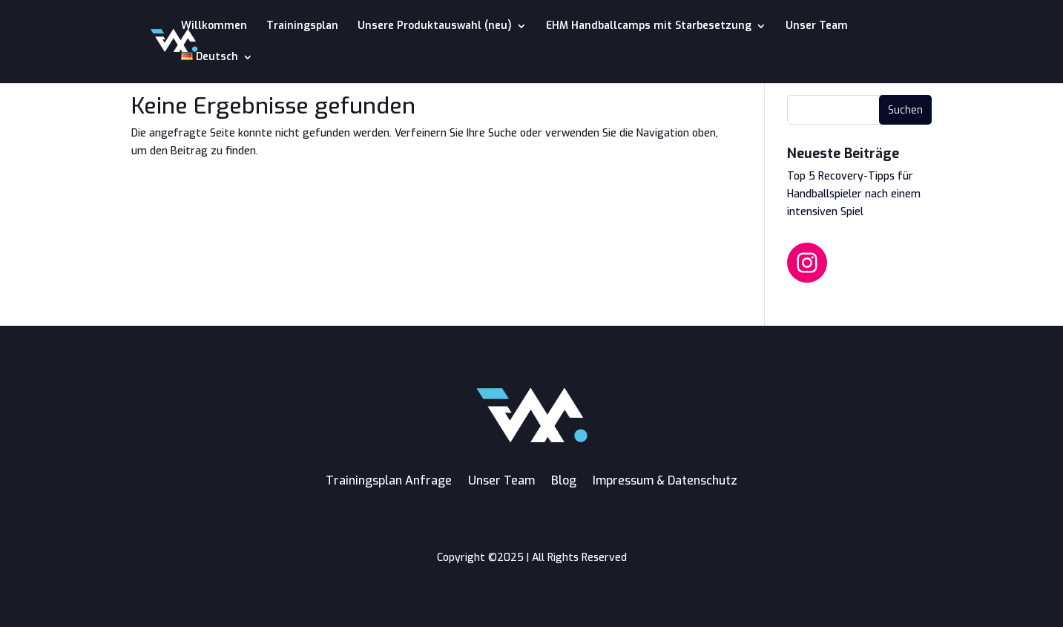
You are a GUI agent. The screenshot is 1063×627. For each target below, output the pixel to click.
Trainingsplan (302, 27)
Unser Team (817, 27)
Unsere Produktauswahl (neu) (435, 27)
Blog (563, 480)
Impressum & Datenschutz (665, 480)
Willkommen (214, 27)
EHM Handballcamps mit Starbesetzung (648, 27)
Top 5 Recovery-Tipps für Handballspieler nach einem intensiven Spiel (854, 194)
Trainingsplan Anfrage (389, 480)
